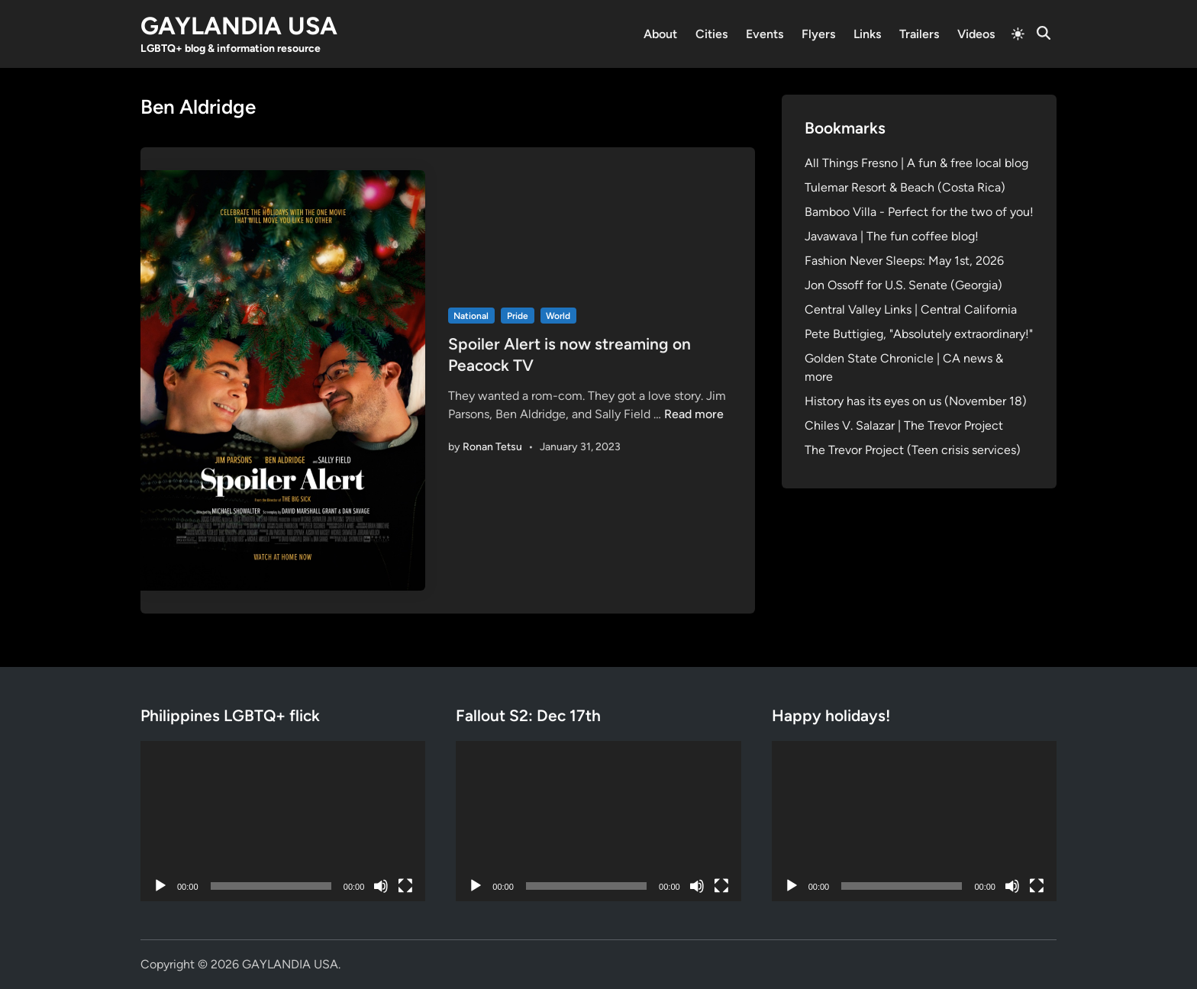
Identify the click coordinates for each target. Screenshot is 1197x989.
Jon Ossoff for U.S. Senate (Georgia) (903, 285)
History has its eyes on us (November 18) (916, 401)
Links (867, 34)
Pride (517, 316)
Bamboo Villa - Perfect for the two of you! (919, 212)
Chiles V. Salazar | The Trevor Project (904, 425)
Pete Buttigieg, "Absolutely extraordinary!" (919, 334)
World (558, 316)
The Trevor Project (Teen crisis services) (913, 450)
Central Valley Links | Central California (911, 309)
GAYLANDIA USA (238, 25)
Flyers (818, 34)
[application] (282, 821)
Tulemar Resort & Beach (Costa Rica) (905, 187)
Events (764, 34)
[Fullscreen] (405, 886)
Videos (976, 34)
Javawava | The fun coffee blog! (892, 236)
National (471, 316)
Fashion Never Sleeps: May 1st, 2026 (904, 260)
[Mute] (381, 886)
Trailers (919, 34)
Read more (694, 414)
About (660, 34)
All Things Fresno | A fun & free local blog (916, 163)
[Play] (160, 886)
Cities (711, 34)
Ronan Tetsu (492, 446)
